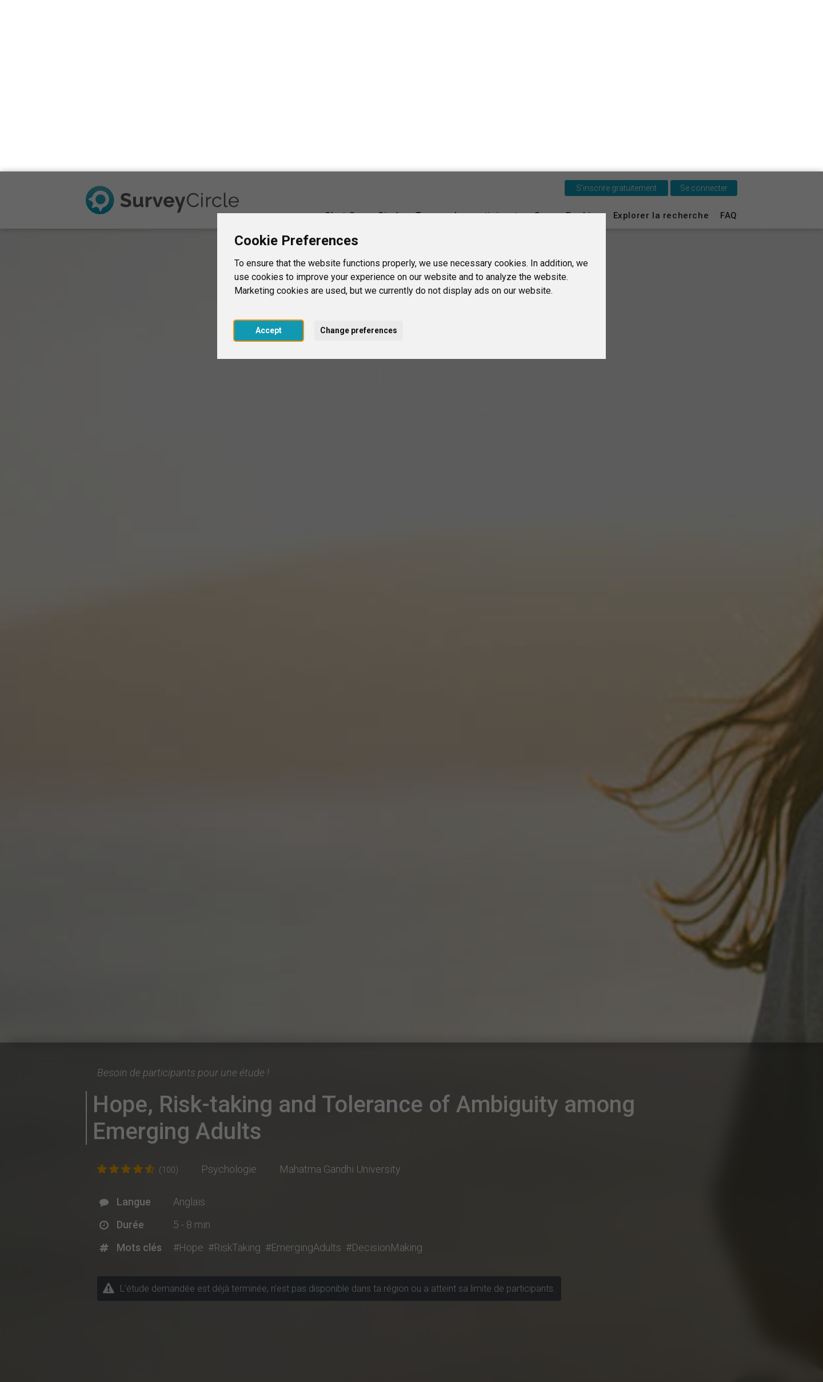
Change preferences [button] (358, 158)
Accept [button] (268, 158)
